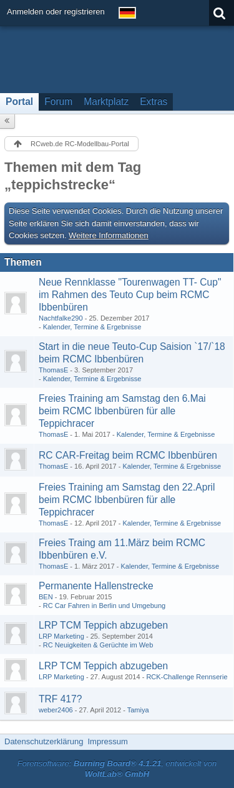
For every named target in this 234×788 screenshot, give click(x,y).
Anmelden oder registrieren (56, 11)
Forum (58, 101)
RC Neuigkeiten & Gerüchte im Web (98, 645)
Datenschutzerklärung (43, 741)
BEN (46, 597)
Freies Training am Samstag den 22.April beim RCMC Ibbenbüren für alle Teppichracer (127, 499)
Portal (19, 101)
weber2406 (56, 710)
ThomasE (53, 370)
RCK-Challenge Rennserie (186, 677)
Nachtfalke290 (61, 318)
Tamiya (138, 710)
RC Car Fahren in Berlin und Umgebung (104, 605)
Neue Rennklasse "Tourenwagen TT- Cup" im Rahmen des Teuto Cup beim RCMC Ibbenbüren (130, 294)
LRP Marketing (61, 636)
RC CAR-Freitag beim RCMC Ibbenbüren (128, 455)
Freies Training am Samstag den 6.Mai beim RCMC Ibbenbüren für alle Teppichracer (122, 411)
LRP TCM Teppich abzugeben (103, 625)
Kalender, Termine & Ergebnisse (92, 327)
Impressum (107, 741)
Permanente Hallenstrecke (96, 586)
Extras (153, 101)
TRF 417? (60, 699)
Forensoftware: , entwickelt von (117, 769)
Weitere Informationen (109, 235)
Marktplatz (106, 101)
